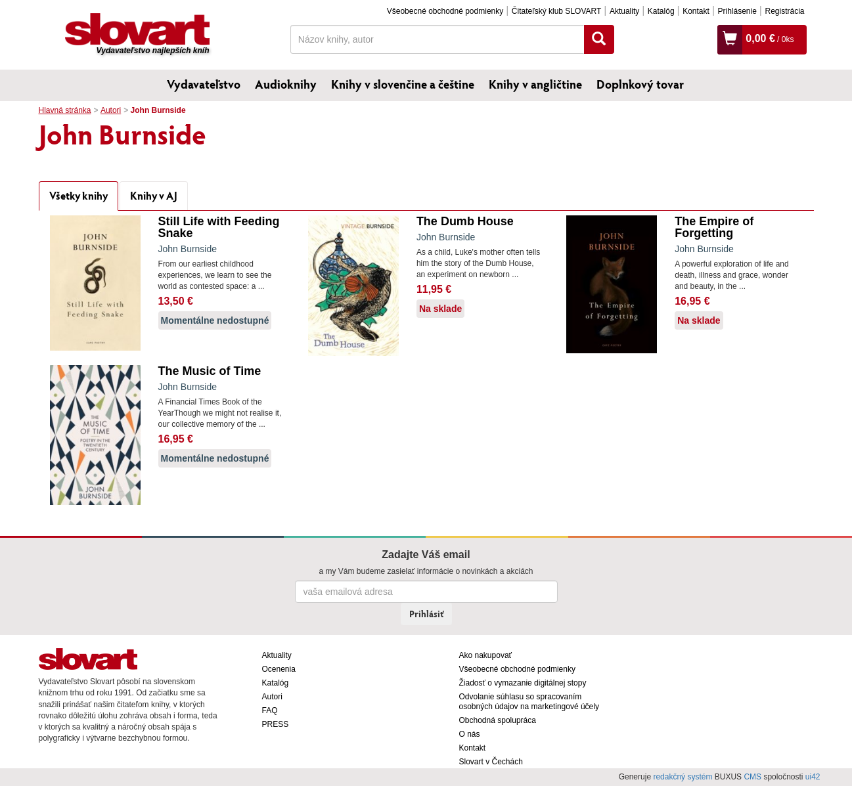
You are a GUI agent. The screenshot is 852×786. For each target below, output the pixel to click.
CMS (752, 776)
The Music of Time (209, 371)
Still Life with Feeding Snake (219, 227)
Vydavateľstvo (203, 84)
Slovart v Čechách (491, 761)
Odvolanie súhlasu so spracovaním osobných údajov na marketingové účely (529, 701)
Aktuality (624, 11)
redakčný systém (682, 776)
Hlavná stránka (65, 110)
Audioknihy (286, 84)
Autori (111, 110)
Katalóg (661, 11)
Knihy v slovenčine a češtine (402, 84)
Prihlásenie (736, 11)
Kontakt (696, 11)
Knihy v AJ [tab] (153, 195)
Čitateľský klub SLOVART (556, 11)
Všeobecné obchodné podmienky (445, 11)
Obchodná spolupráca (497, 720)
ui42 (812, 776)
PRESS (275, 724)
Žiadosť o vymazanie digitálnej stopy (523, 683)
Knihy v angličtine (535, 84)
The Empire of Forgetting (714, 227)
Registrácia (784, 11)
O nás (469, 734)
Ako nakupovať (485, 655)
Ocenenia (279, 669)
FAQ (270, 710)
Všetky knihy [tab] (78, 195)
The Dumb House (465, 221)
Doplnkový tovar (640, 84)
